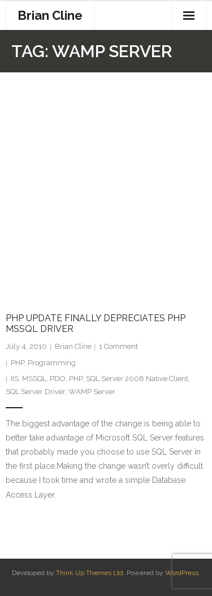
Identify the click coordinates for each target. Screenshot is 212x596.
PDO (58, 378)
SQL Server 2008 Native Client (137, 378)
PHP (17, 363)
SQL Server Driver (35, 391)
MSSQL (34, 378)
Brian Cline (73, 346)
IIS (15, 378)
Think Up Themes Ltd (89, 573)
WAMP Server (91, 391)
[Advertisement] (106, 184)
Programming (52, 363)
